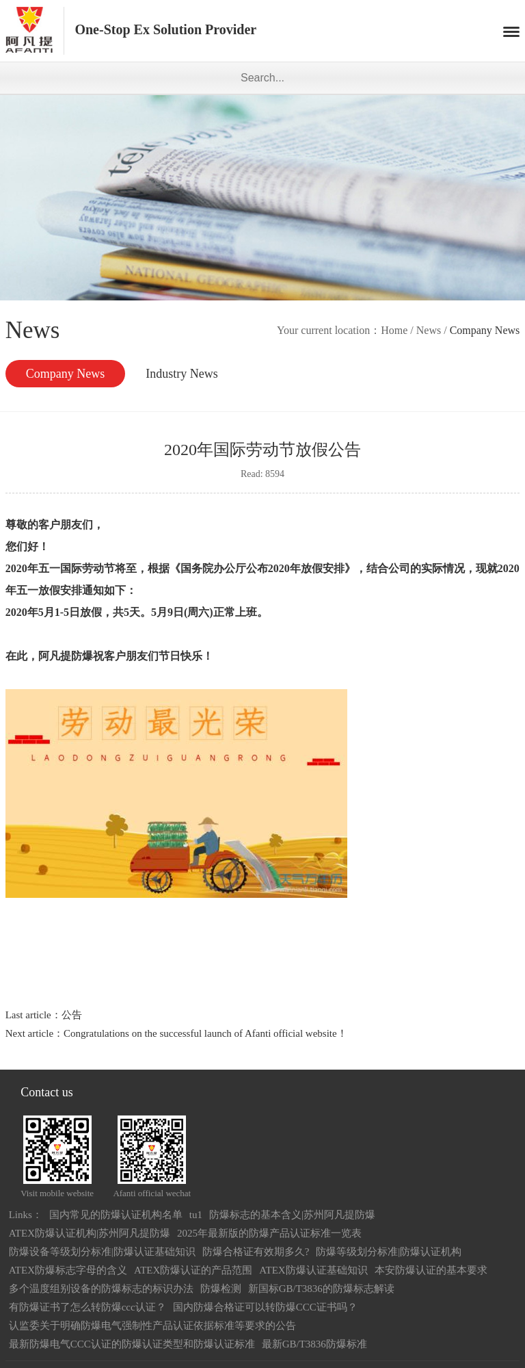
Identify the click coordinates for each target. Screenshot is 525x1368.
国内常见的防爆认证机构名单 (116, 1214)
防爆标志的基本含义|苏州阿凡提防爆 (292, 1214)
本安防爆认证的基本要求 (431, 1270)
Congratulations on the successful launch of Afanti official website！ (205, 1033)
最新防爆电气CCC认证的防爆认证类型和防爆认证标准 (132, 1344)
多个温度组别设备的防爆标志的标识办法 (101, 1288)
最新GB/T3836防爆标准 (314, 1344)
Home (394, 330)
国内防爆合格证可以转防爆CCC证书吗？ (265, 1307)
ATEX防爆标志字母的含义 (68, 1270)
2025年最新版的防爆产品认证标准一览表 (269, 1233)
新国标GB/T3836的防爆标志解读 (321, 1288)
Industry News (182, 373)
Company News (65, 373)
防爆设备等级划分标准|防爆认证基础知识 (102, 1251)
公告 (72, 1014)
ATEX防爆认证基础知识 (313, 1270)
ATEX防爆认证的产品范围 (193, 1270)
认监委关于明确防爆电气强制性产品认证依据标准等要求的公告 (152, 1325)
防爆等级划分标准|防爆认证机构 (388, 1251)
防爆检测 (220, 1288)
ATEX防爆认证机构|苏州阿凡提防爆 (89, 1233)
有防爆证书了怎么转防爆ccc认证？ (87, 1307)
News (428, 330)
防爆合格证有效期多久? (256, 1251)
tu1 (195, 1214)
